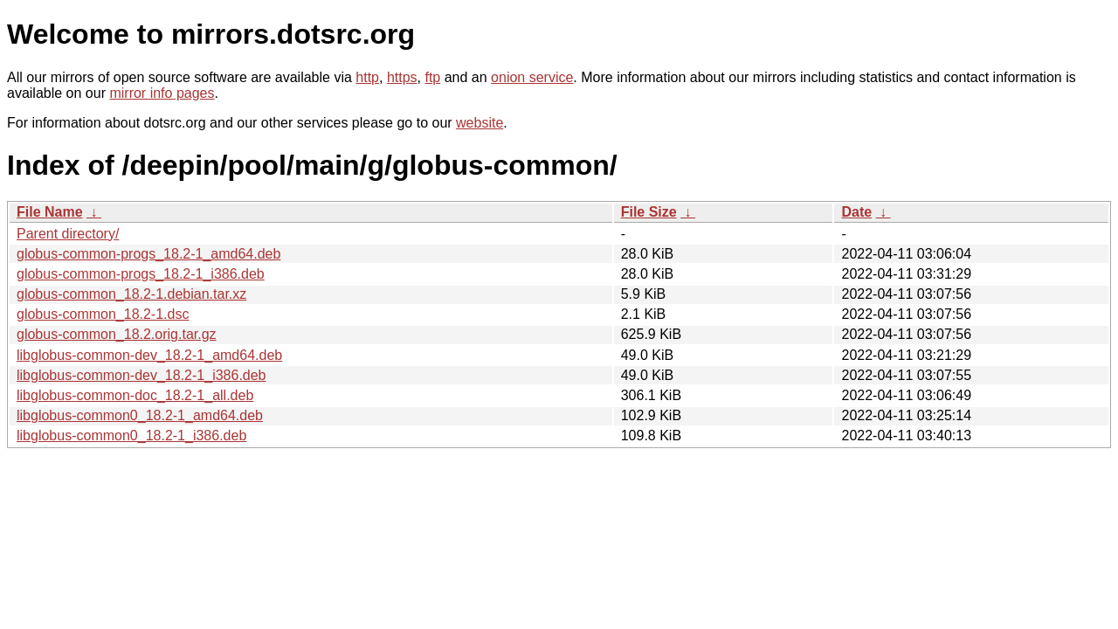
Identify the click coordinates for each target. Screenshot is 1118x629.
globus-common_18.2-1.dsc (103, 314)
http (367, 77)
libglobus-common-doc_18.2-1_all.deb (135, 395)
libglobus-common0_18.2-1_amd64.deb (140, 415)
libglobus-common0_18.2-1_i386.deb (131, 435)
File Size (649, 211)
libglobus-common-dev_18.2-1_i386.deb (141, 375)
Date (856, 211)
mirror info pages (161, 93)
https (402, 77)
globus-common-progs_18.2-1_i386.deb (141, 273)
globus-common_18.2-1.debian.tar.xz (131, 294)
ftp (432, 77)
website (479, 122)
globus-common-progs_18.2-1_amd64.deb (148, 253)
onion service (532, 77)
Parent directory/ (68, 233)
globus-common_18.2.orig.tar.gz (117, 334)
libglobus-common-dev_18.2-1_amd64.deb (149, 355)
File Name (50, 211)
